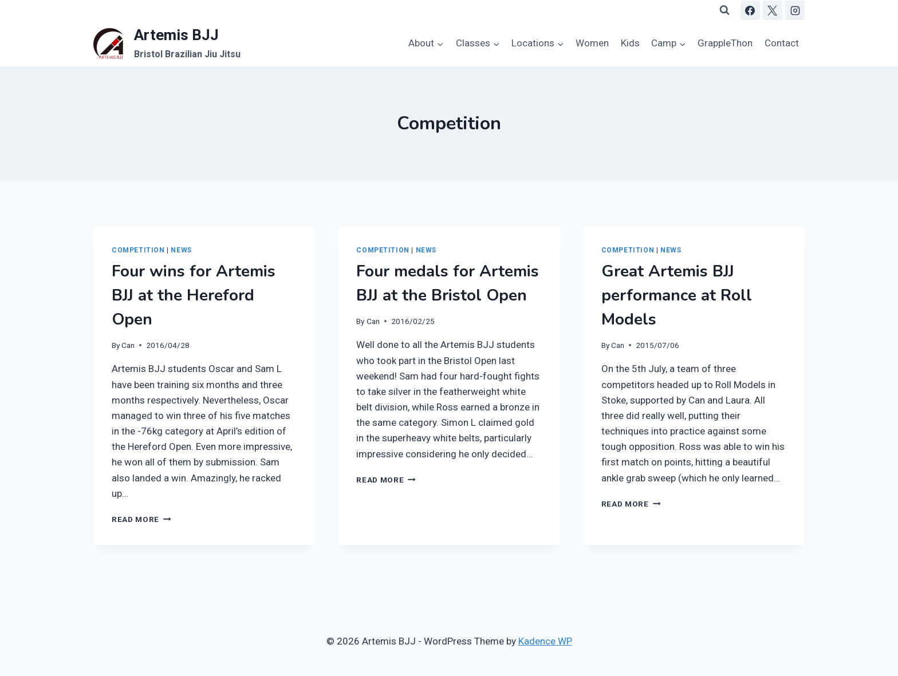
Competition (138, 250)
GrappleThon (725, 43)
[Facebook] (750, 10)
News (181, 250)
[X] (772, 10)
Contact (782, 43)
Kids (630, 43)
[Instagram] (795, 10)
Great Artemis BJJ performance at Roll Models (676, 295)
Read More (141, 519)
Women (592, 43)
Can (128, 345)
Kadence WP (545, 641)
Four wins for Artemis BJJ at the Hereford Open (193, 295)
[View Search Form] (724, 10)
